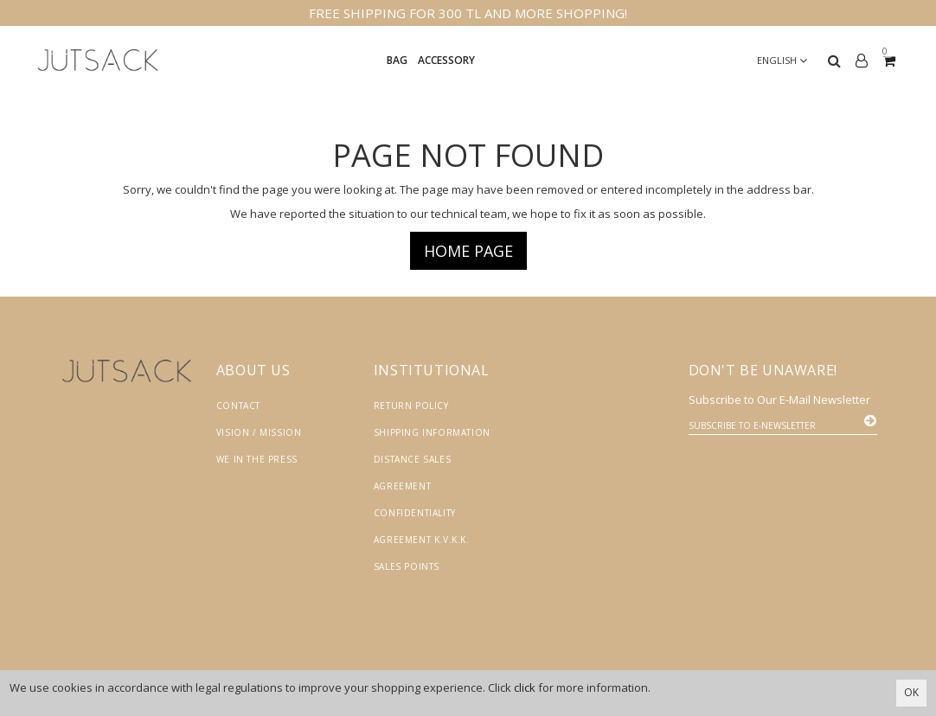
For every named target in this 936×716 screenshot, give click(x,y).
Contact (238, 406)
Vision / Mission (259, 432)
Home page (468, 250)
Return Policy (411, 406)
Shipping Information (432, 432)
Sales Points (406, 566)
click (524, 687)
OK (911, 692)
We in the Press (257, 459)
